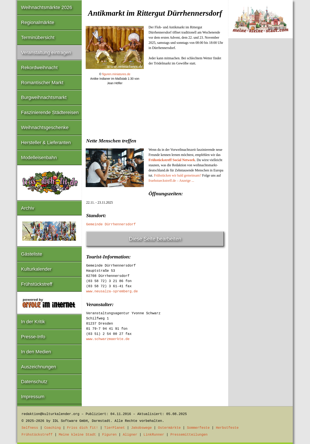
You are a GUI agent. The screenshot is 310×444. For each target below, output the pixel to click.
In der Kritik (33, 321)
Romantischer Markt (42, 82)
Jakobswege (141, 428)
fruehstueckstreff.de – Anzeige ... (171, 180)
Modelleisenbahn (39, 157)
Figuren (109, 435)
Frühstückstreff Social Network (172, 160)
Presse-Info (33, 336)
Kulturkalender (36, 269)
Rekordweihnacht (39, 67)
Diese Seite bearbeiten (155, 239)
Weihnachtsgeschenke (45, 127)
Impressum (33, 396)
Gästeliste (31, 254)
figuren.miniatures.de (116, 74)
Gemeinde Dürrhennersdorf (111, 224)
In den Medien (36, 351)
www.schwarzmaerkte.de (108, 339)
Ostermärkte (169, 428)
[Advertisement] (155, 121)
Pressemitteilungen (189, 435)
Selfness (30, 428)
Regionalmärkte (37, 22)
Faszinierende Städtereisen (50, 112)
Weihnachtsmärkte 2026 (46, 7)
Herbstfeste (227, 428)
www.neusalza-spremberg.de (112, 291)
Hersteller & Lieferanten (46, 142)
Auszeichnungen (38, 366)
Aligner (130, 435)
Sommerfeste (198, 428)
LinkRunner (154, 435)
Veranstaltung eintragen (46, 52)
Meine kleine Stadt (77, 435)
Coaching (52, 428)
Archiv (27, 208)
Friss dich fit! (82, 428)
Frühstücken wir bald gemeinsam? (177, 175)
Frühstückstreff (36, 284)
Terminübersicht (37, 37)
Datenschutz (34, 381)
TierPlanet (114, 428)
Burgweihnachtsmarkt (44, 97)
